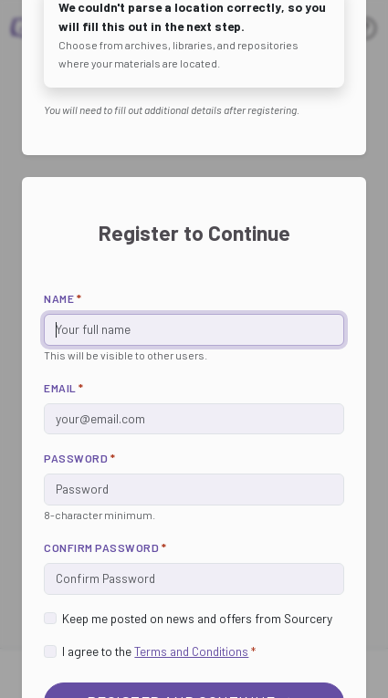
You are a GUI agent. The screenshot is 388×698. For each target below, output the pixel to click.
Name (62, 298)
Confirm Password (105, 547)
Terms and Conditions (191, 651)
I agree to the (159, 651)
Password (79, 458)
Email (64, 387)
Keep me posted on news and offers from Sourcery (197, 618)
